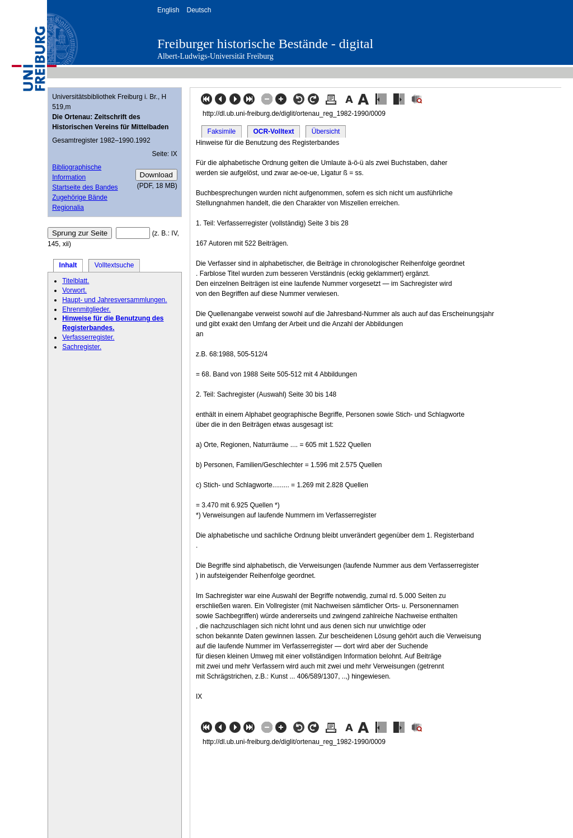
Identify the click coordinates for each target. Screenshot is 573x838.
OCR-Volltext (273, 131)
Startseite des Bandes (85, 187)
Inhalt (68, 265)
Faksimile (222, 131)
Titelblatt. (75, 281)
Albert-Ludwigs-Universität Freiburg (215, 56)
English (168, 10)
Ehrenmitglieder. (86, 309)
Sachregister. (81, 347)
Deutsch (198, 10)
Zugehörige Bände (79, 197)
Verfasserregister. (88, 337)
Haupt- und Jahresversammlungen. (114, 300)
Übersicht (326, 131)
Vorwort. (74, 290)
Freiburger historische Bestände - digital (265, 43)
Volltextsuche (114, 265)
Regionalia (68, 207)
